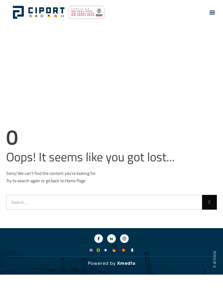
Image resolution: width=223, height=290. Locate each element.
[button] (212, 12)
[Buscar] (209, 202)
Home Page (75, 180)
